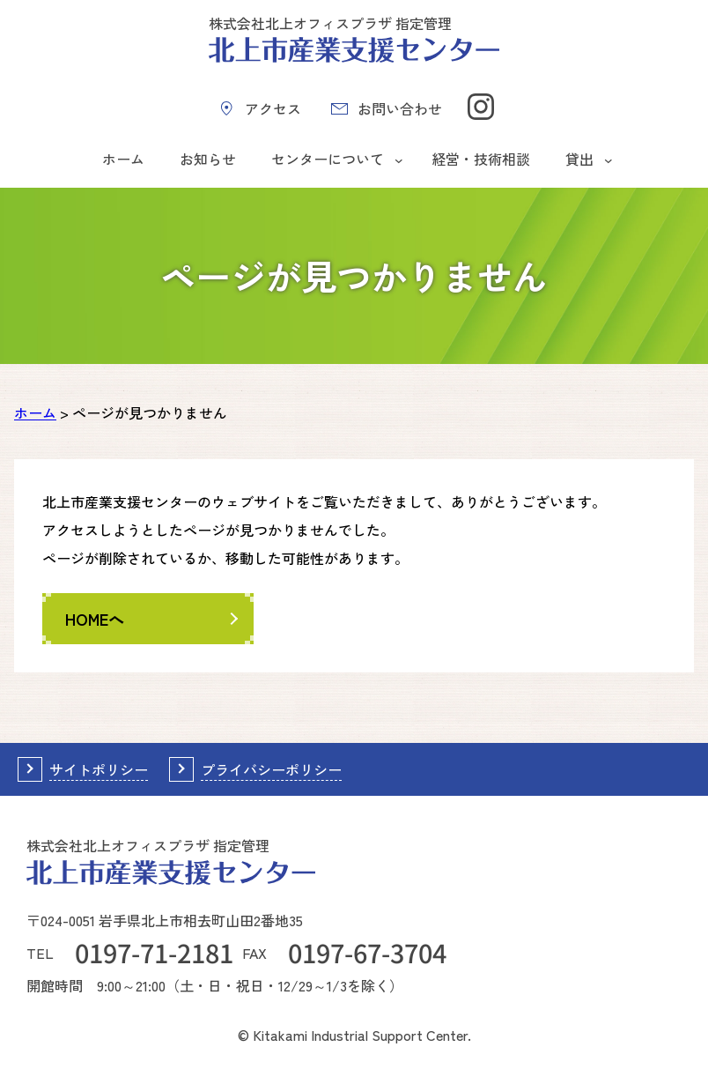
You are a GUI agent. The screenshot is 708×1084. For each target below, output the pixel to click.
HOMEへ (94, 618)
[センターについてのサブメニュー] (399, 159)
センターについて (327, 158)
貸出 (579, 158)
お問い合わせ (400, 108)
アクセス (273, 108)
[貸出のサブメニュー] (608, 159)
